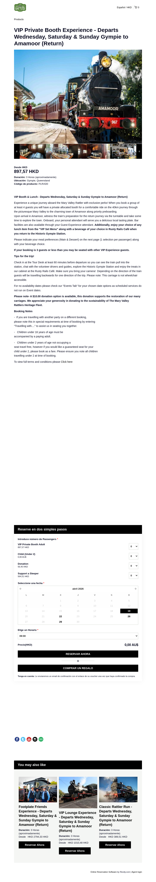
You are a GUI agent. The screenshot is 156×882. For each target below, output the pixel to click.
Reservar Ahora (78, 653)
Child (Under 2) (69, 556)
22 (60, 616)
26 (129, 616)
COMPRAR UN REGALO (78, 668)
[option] (30, 151)
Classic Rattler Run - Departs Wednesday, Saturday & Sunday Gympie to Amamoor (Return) (115, 816)
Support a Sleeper (69, 575)
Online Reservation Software (104, 872)
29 (60, 621)
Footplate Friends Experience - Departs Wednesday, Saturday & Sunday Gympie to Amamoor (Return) (38, 816)
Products (19, 19)
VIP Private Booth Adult (69, 546)
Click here (67, 361)
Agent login (137, 872)
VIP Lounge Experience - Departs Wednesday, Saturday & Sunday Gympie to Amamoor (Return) (77, 822)
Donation (69, 565)
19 (129, 611)
